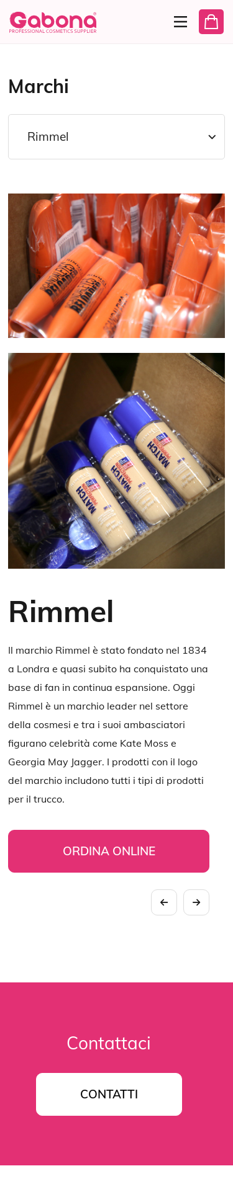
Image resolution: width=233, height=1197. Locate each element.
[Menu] (176, 21)
